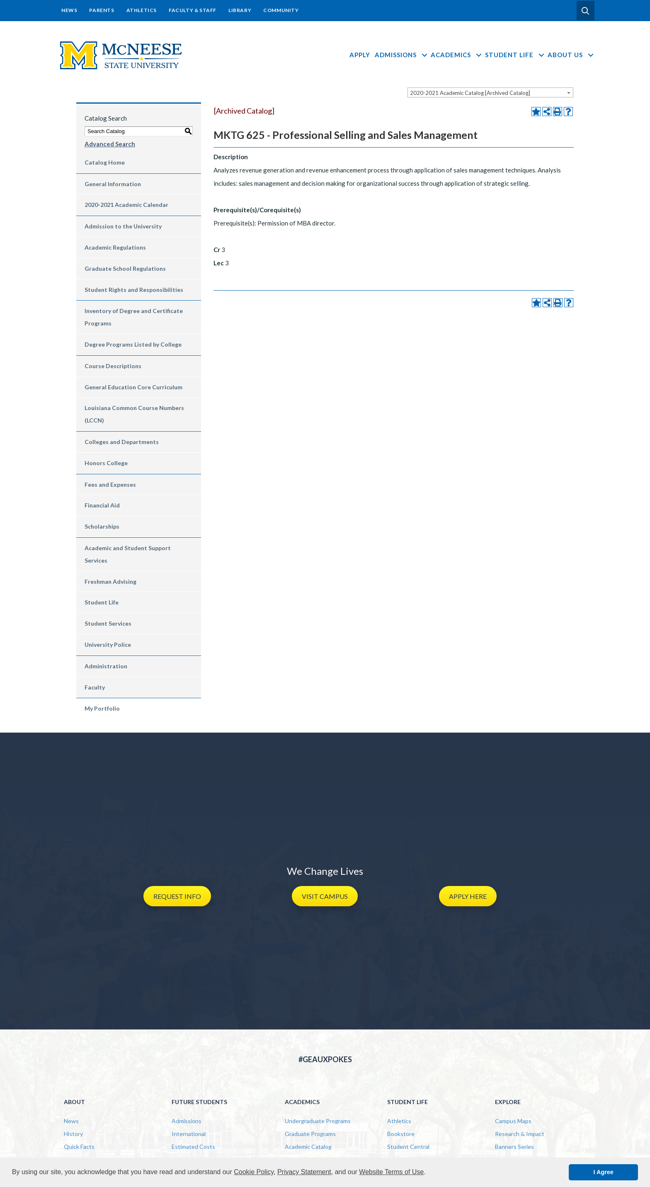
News (69, 10)
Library (239, 10)
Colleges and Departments (122, 441)
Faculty (95, 687)
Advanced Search (110, 144)
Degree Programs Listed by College (133, 344)
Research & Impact (519, 1133)
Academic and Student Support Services (128, 554)
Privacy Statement (304, 1171)
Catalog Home (105, 162)
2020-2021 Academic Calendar (126, 204)
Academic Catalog (308, 1146)
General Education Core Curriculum (133, 387)
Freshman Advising (110, 581)
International (189, 1133)
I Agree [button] (604, 1172)
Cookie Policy (254, 1171)
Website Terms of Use (391, 1171)
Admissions (401, 54)
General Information (113, 183)
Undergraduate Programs (318, 1120)
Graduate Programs (310, 1133)
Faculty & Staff (192, 10)
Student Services (108, 623)
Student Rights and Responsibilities (134, 289)
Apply (359, 54)
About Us (571, 54)
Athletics (141, 10)
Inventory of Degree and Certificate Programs (134, 317)
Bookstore (401, 1133)
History (73, 1133)
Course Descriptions (113, 365)
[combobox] (490, 92)
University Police (108, 644)
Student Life (515, 54)
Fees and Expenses (110, 484)
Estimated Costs (193, 1146)
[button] (585, 11)
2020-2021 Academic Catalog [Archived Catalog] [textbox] (470, 93)
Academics (457, 54)
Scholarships (102, 526)
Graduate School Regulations (125, 268)
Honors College (106, 462)
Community (280, 10)
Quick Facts (79, 1146)
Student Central (408, 1146)
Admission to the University (123, 226)
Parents (101, 10)
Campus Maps (513, 1120)
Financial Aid (102, 505)
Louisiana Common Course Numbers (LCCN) (134, 414)
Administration (106, 666)
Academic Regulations (115, 247)
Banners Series (514, 1146)
